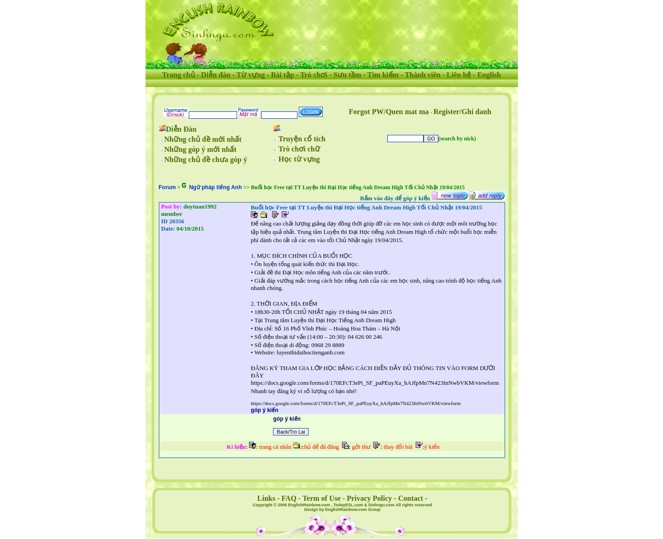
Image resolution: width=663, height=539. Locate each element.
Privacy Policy (369, 498)
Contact (410, 498)
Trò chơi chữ (299, 149)
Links (266, 498)
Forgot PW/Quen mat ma (389, 112)
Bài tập (282, 75)
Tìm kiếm (383, 75)
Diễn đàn (216, 75)
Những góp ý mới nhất (200, 149)
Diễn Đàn (181, 129)
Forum (167, 187)
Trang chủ (178, 75)
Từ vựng (251, 75)
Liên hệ (459, 75)
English (489, 75)
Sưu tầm (347, 75)
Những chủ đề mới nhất (203, 139)
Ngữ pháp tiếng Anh (215, 187)
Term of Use (321, 498)
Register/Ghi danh (462, 112)
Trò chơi (313, 75)
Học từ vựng (299, 159)
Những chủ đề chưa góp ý (205, 159)
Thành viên (423, 75)
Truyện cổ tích (302, 139)
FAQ (289, 498)
